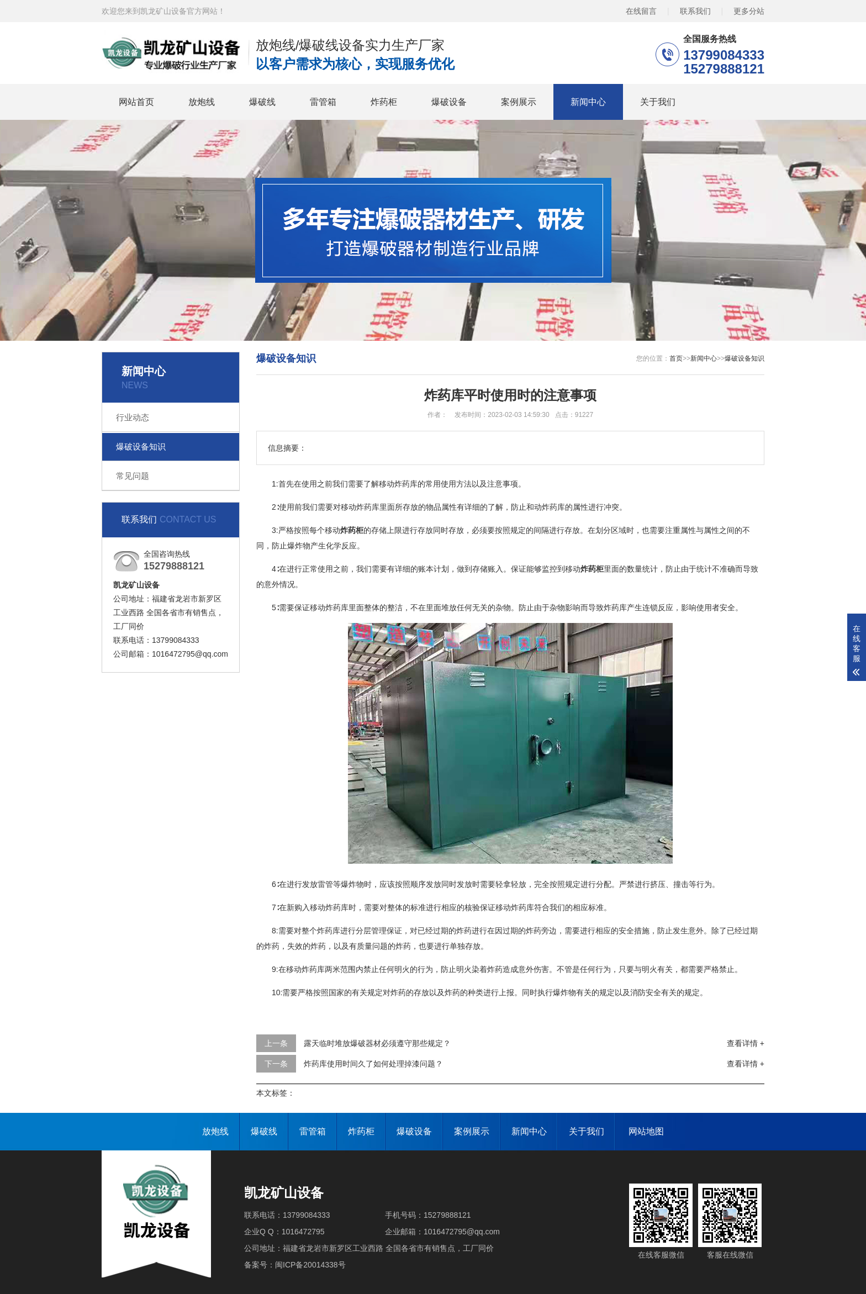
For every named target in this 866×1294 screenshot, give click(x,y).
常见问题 (132, 475)
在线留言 (641, 11)
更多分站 (748, 11)
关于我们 (657, 102)
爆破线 (262, 102)
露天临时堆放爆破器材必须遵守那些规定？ (377, 1043)
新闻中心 (588, 102)
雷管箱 (323, 102)
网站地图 (646, 1131)
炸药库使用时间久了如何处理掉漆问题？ (373, 1063)
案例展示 (518, 102)
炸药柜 (384, 102)
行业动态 (132, 417)
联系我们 (695, 11)
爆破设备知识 (141, 446)
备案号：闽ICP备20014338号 (295, 1264)
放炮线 (201, 102)
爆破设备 (449, 102)
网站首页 (136, 102)
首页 (676, 358)
